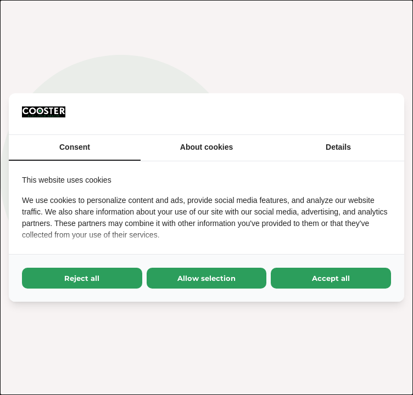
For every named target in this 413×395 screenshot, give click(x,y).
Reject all (81, 278)
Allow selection (206, 278)
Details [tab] (338, 147)
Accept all (331, 278)
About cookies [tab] (206, 147)
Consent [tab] (74, 147)
